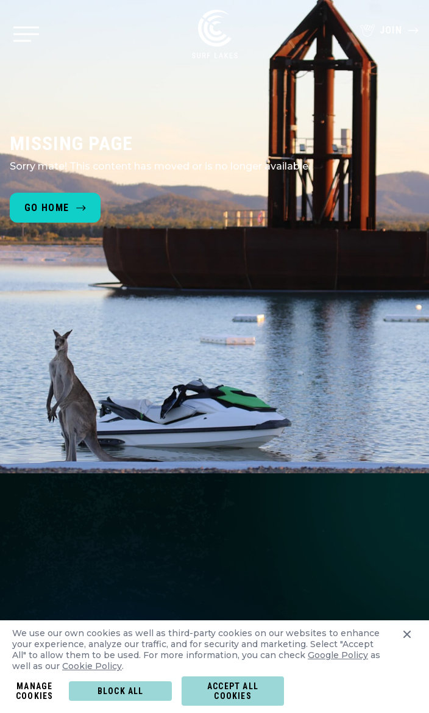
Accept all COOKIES (232, 691)
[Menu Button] (26, 34)
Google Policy (338, 655)
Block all (121, 691)
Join (389, 30)
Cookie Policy (92, 666)
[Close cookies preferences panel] (407, 652)
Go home (46, 207)
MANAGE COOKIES (34, 691)
